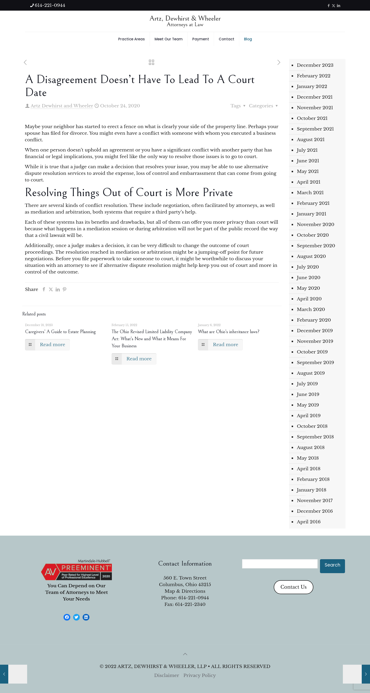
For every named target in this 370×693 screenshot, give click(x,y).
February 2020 (314, 320)
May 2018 (308, 458)
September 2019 (315, 362)
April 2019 (309, 415)
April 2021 (308, 182)
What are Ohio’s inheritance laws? (228, 332)
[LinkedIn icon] (338, 5)
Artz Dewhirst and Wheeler (62, 106)
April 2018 (308, 468)
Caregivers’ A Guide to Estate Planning (60, 332)
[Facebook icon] (328, 5)
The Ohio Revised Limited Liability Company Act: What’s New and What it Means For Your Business (152, 339)
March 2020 (311, 309)
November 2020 (315, 224)
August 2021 (311, 139)
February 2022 (313, 76)
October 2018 (312, 426)
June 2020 (308, 277)
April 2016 (309, 522)
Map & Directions (185, 591)
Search (332, 565)
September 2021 (315, 129)
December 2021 (315, 97)
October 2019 (312, 352)
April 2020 (309, 299)
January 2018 (311, 490)
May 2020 (308, 288)
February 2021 (313, 203)
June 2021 (308, 161)
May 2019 (308, 405)
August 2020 (311, 256)
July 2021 (307, 150)
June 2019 (308, 394)
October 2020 (313, 235)
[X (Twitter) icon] (333, 5)
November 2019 (315, 341)
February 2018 (313, 479)
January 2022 (312, 86)
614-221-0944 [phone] (50, 5)
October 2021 (312, 118)
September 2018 (315, 437)
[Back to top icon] (185, 654)
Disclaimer (166, 675)
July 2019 (307, 383)
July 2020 (308, 267)
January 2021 (311, 214)
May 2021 (308, 171)
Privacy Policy (199, 675)
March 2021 (310, 192)
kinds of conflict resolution (96, 205)
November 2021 (315, 107)
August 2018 (311, 447)
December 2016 (315, 511)
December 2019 (315, 330)
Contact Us (293, 587)
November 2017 (315, 500)
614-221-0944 (193, 598)
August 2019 (311, 373)
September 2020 (316, 245)
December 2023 (315, 65)
